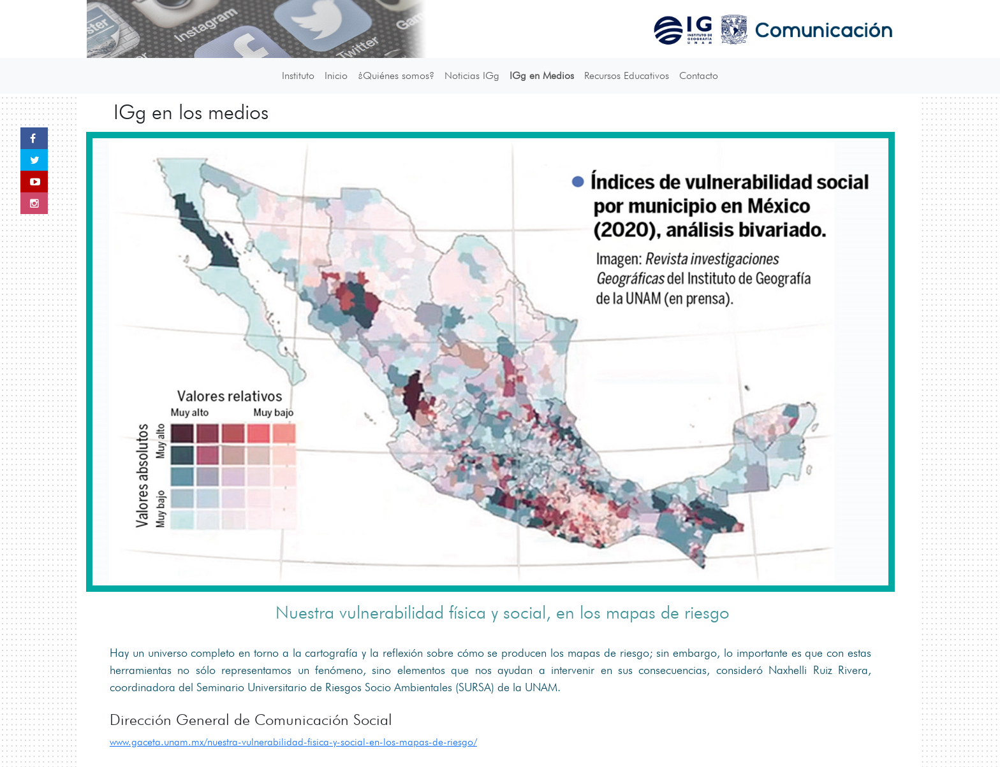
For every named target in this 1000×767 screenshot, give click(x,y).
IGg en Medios (542, 75)
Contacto (698, 75)
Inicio (336, 75)
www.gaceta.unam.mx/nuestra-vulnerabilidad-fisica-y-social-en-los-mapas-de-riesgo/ (293, 742)
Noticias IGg (472, 75)
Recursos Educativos (626, 75)
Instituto (298, 75)
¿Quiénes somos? (396, 75)
